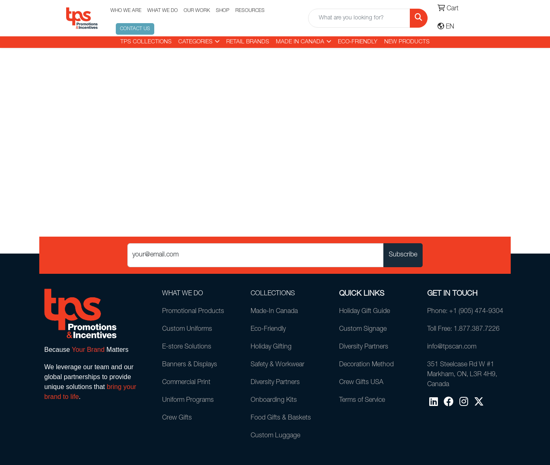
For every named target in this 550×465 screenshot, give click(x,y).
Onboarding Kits (274, 400)
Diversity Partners (275, 383)
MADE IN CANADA (300, 42)
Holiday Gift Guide (364, 311)
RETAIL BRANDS (247, 42)
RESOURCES (250, 10)
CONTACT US (135, 28)
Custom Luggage (275, 436)
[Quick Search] (359, 18)
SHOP (223, 10)
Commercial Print (186, 383)
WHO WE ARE (125, 10)
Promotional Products (193, 311)
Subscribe (403, 255)
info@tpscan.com (451, 347)
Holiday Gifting (271, 347)
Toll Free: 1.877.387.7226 (463, 329)
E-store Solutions (186, 347)
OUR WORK (197, 10)
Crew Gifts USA (361, 383)
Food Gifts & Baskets (281, 418)
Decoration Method (366, 365)
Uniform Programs (188, 400)
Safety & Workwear (277, 365)
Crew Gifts (177, 418)
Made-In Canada (274, 311)
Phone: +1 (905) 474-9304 (465, 311)
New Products (407, 42)
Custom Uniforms (187, 329)
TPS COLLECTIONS (146, 42)
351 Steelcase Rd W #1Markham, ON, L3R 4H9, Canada (462, 375)
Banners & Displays (189, 365)
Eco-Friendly (358, 42)
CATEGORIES (195, 42)
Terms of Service (362, 400)
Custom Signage (363, 329)
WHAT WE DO (162, 10)
